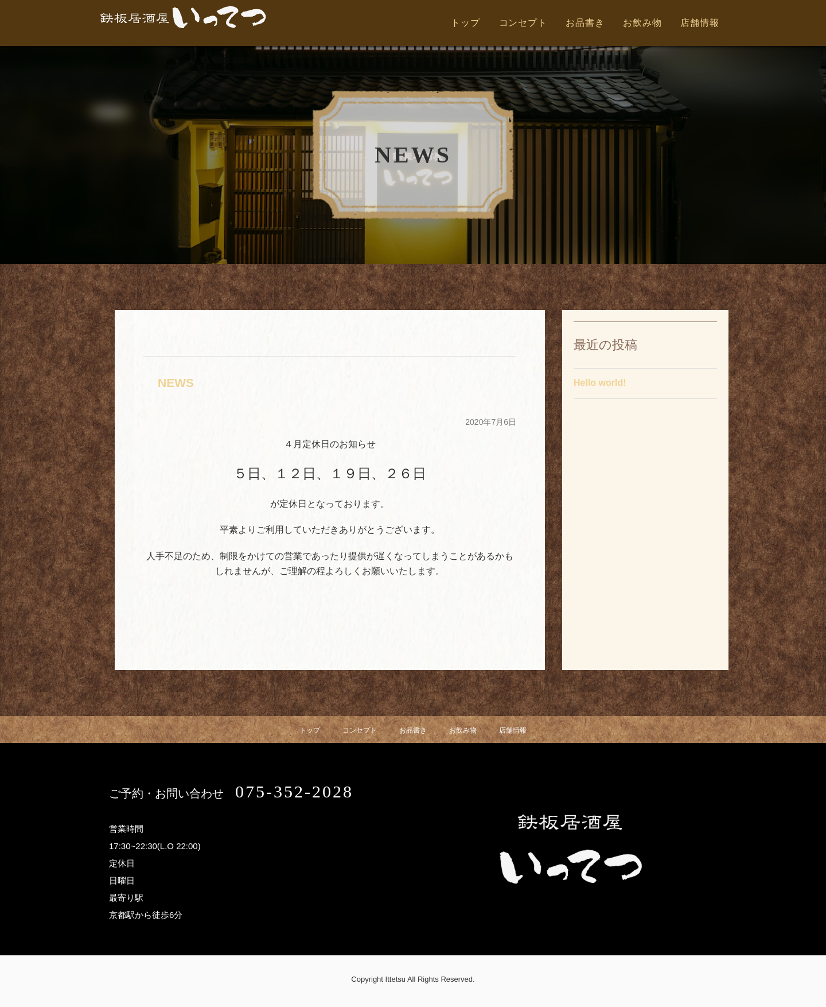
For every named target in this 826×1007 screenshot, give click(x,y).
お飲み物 (642, 23)
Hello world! (600, 385)
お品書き (585, 23)
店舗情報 (699, 23)
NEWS (181, 381)
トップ (465, 23)
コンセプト (523, 23)
